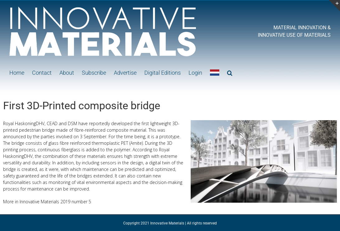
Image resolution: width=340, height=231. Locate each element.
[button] (229, 72)
